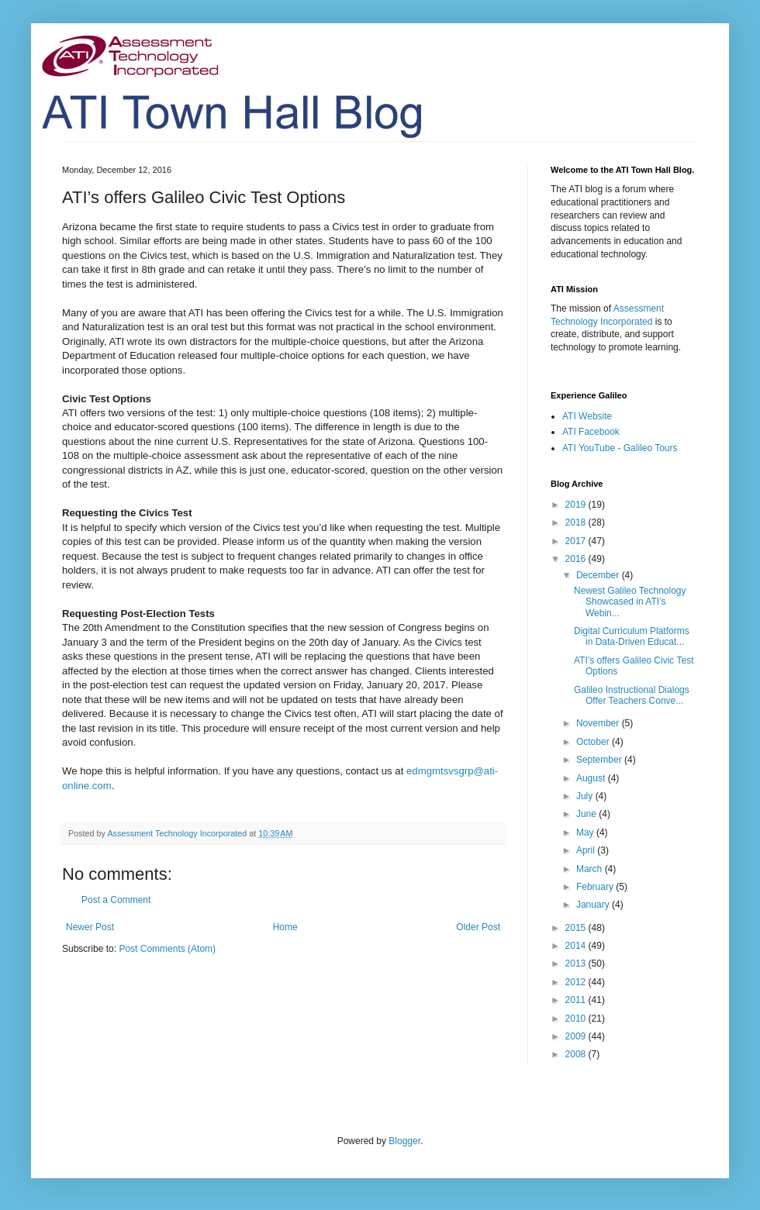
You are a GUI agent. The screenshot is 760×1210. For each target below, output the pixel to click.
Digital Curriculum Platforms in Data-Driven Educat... (631, 636)
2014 (577, 945)
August (592, 778)
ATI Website (587, 416)
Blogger (404, 1141)
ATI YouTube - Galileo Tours (620, 448)
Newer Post (90, 927)
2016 (577, 558)
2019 (577, 504)
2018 (577, 522)
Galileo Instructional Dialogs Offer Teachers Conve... (631, 695)
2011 (577, 1000)
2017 (577, 541)
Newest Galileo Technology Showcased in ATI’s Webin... (630, 602)
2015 (577, 927)
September (600, 759)
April (586, 850)
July (586, 796)
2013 (577, 963)
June (587, 813)
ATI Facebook (591, 431)
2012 (577, 982)
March (590, 869)
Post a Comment (115, 900)
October (594, 741)
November (599, 723)
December (599, 575)
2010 (577, 1018)
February (596, 886)
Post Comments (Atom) (167, 948)
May (586, 832)
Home (285, 927)
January (594, 904)
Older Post (478, 927)
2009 (577, 1036)
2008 (577, 1054)
